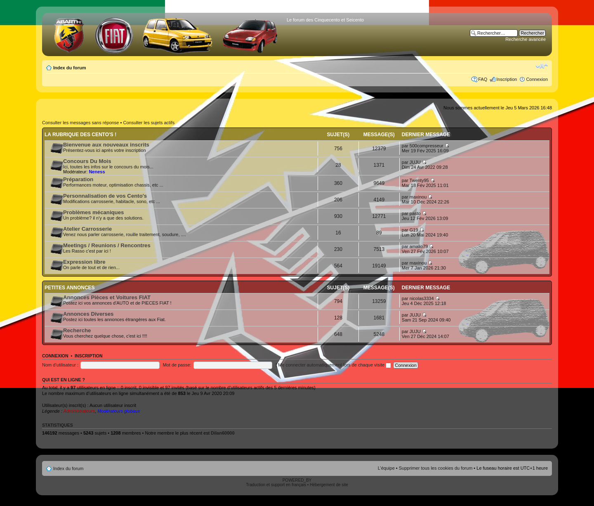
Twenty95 (419, 180)
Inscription (506, 79)
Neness (97, 171)
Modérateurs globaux (118, 411)
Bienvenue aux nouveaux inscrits (106, 145)
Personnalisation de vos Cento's (105, 196)
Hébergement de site (329, 484)
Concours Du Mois (87, 161)
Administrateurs (79, 411)
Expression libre (84, 262)
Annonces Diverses (88, 314)
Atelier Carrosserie (87, 229)
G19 (414, 229)
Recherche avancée (525, 39)
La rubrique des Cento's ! (80, 134)
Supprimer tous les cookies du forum (436, 468)
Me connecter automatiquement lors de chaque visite (334, 364)
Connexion (537, 79)
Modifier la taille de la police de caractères (542, 66)
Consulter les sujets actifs (148, 122)
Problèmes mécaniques (93, 212)
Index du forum (69, 67)
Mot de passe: (177, 364)
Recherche (77, 330)
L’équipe (386, 468)
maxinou (418, 196)
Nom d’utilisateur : (60, 364)
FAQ (482, 79)
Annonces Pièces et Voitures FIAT (107, 297)
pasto (415, 213)
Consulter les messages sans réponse (80, 122)
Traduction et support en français (276, 484)
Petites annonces (70, 288)
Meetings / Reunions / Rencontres (107, 245)
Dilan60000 (222, 432)
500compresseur (426, 145)
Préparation (78, 179)
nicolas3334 (422, 298)
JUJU (415, 162)
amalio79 (419, 246)
